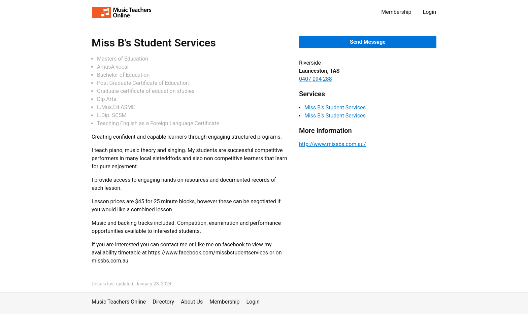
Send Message (368, 42)
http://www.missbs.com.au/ (332, 144)
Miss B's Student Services (335, 107)
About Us (192, 302)
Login (429, 12)
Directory (163, 302)
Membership (396, 12)
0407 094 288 (315, 79)
